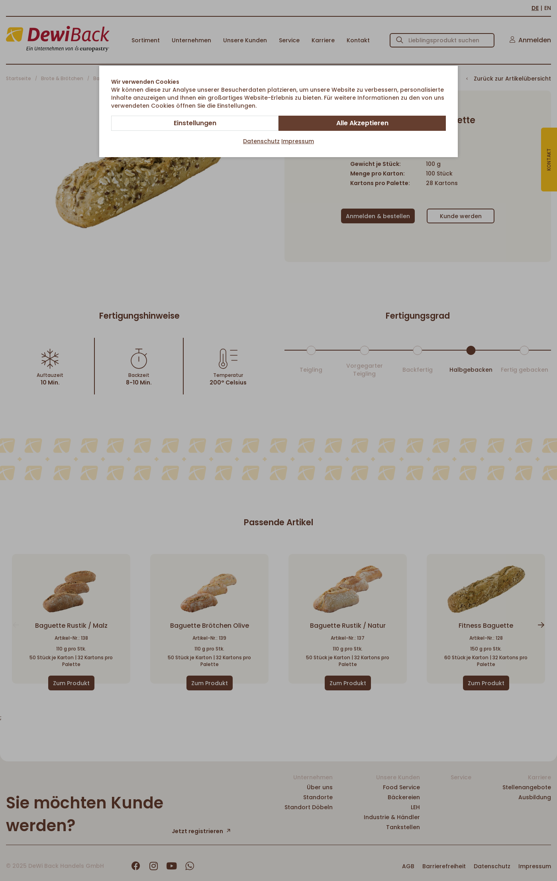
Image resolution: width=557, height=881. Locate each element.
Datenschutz (261, 141)
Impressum (297, 141)
